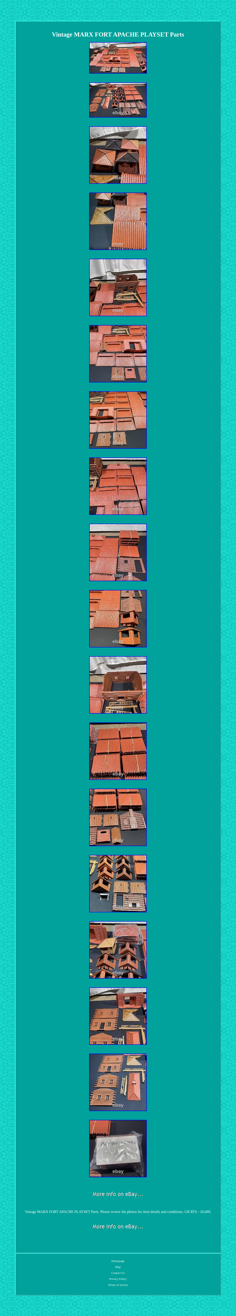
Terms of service (118, 1285)
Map (118, 1267)
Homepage (118, 1261)
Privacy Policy (118, 1279)
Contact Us (118, 1273)
